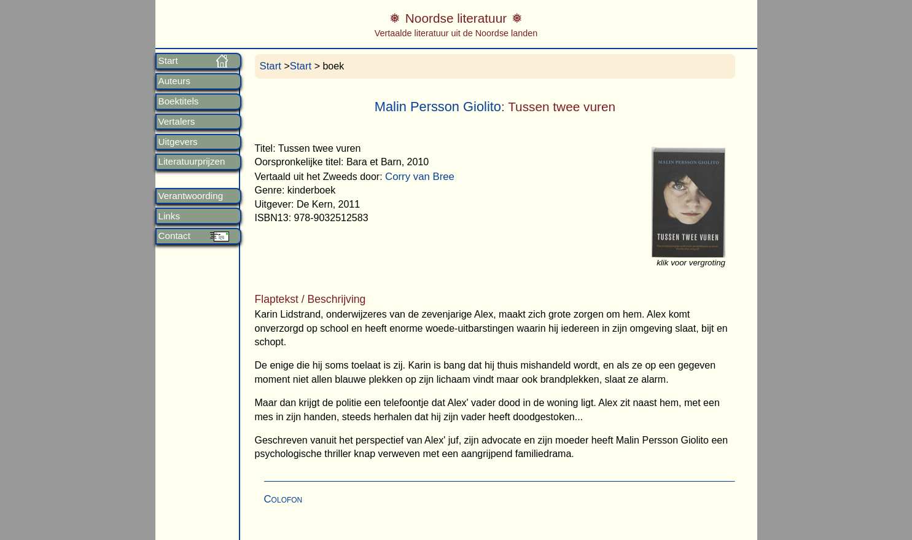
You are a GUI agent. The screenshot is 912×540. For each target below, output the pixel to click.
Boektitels (178, 101)
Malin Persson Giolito (438, 106)
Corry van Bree (419, 176)
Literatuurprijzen (191, 161)
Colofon (283, 499)
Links (169, 216)
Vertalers (176, 122)
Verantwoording (191, 196)
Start (168, 61)
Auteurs (174, 81)
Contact (174, 236)
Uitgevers (178, 142)
